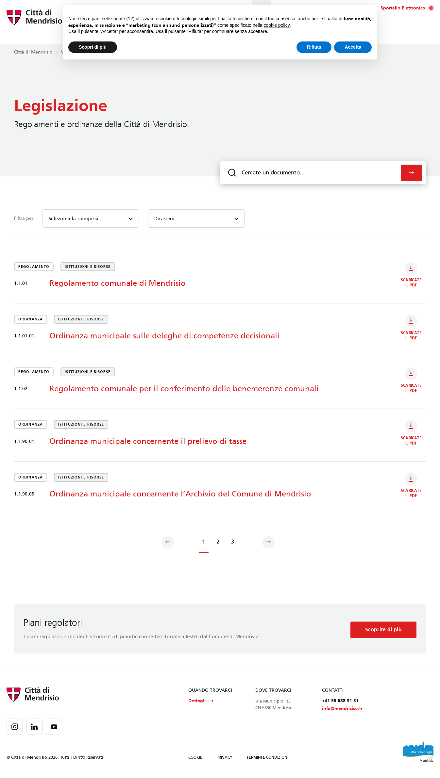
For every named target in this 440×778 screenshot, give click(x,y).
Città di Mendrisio (33, 52)
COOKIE (195, 761)
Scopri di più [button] (93, 47)
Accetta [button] (353, 47)
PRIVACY (224, 761)
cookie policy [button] (277, 25)
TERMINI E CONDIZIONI (267, 761)
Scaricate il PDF (411, 275)
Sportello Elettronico (407, 8)
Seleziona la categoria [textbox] (73, 218)
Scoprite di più (382, 631)
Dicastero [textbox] (164, 218)
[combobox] (90, 218)
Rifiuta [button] (314, 47)
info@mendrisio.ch (342, 712)
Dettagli (200, 704)
